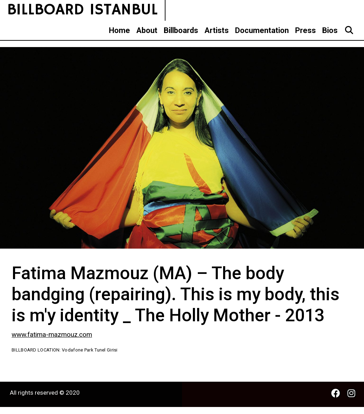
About (146, 30)
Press (305, 30)
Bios (330, 30)
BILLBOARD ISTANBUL (82, 10)
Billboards (181, 30)
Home (119, 30)
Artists (216, 30)
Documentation (262, 30)
